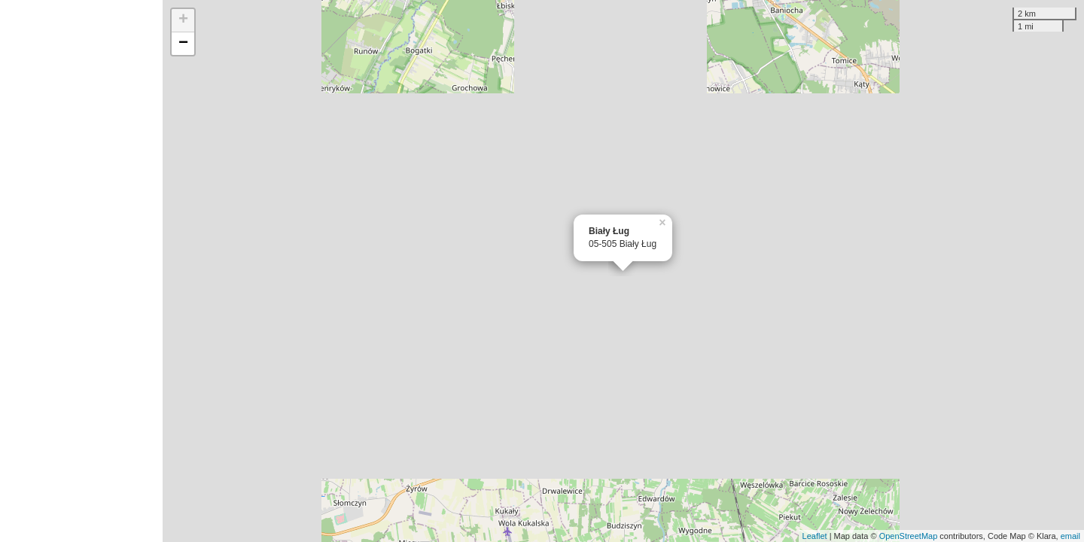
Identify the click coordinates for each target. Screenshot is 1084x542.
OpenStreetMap (908, 535)
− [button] (183, 43)
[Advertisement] (81, 271)
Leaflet (814, 535)
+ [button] (183, 20)
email (1070, 535)
